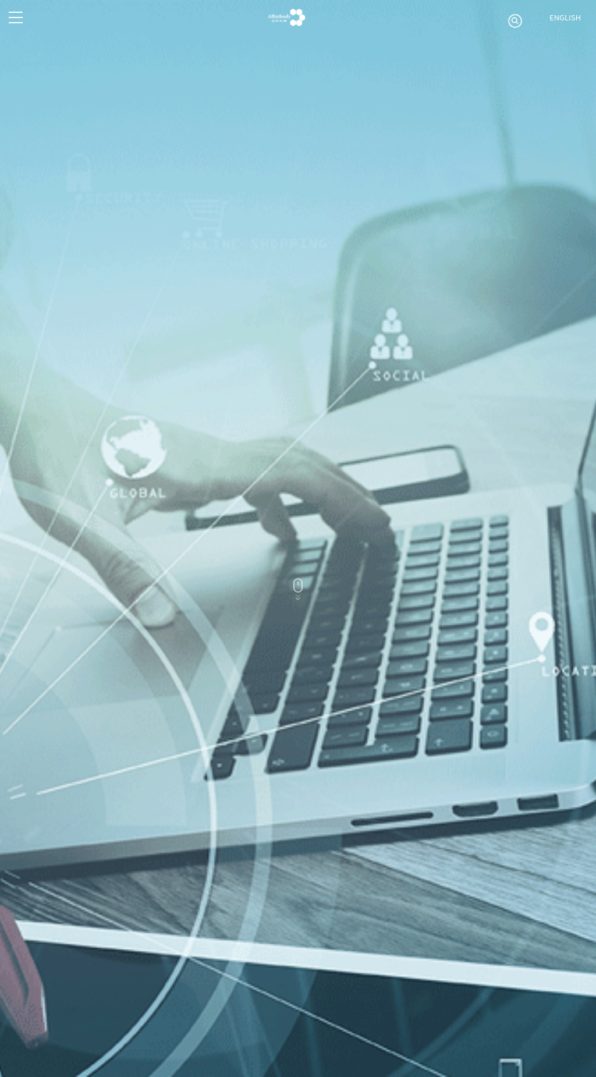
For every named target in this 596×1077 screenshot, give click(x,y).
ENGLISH (565, 17)
